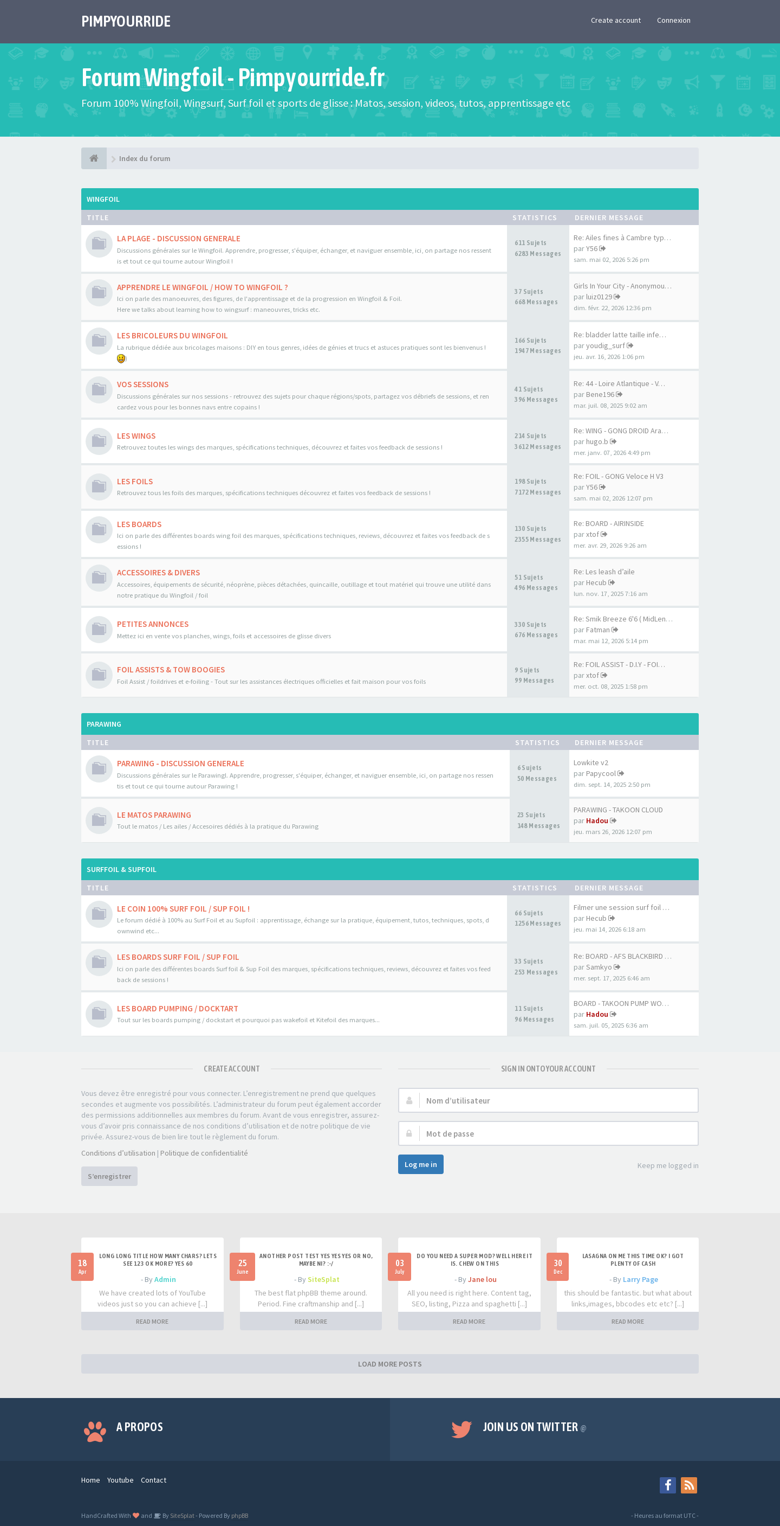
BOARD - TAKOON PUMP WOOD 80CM (632, 1003)
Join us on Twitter (535, 1427)
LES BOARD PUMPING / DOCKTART (177, 1008)
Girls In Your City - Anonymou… (623, 286)
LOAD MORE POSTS (390, 1364)
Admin (165, 1279)
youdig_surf (605, 345)
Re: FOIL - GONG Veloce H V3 (619, 476)
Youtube (120, 1480)
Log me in (421, 1164)
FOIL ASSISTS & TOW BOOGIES (171, 669)
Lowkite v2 (591, 762)
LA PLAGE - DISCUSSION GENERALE (178, 238)
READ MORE (152, 1321)
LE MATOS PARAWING (154, 815)
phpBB (239, 1515)
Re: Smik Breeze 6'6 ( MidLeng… (625, 619)
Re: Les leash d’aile (604, 571)
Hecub (596, 582)
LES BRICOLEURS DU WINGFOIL (172, 335)
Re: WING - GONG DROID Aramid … (628, 430)
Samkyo (599, 967)
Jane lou (482, 1279)
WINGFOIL (103, 199)
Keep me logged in (662, 1166)
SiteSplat (324, 1279)
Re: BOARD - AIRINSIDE (609, 523)
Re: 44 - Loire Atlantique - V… (619, 383)
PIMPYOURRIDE (126, 21)
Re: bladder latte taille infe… (620, 334)
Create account (616, 20)
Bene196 (600, 394)
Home (90, 1480)
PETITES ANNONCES (152, 624)
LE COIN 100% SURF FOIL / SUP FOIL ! (183, 908)
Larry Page (640, 1279)
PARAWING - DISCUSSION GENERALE (180, 763)
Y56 (591, 248)
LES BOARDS (139, 524)
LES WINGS (136, 436)
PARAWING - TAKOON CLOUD (618, 810)
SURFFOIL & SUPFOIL (122, 869)
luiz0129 (599, 297)
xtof (592, 534)
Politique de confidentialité (204, 1153)
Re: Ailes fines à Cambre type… (624, 237)
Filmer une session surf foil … (622, 907)
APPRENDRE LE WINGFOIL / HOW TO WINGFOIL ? (202, 287)
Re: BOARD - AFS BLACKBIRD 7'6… (627, 956)
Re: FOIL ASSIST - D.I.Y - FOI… (619, 664)
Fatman (598, 629)
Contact (153, 1480)
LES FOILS (135, 481)
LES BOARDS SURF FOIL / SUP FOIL (178, 957)
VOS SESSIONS (142, 384)
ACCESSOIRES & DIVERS (158, 572)
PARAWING (104, 724)
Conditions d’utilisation (118, 1153)
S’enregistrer (109, 1176)
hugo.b (597, 441)
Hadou (597, 820)
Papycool (601, 773)
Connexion (674, 20)
